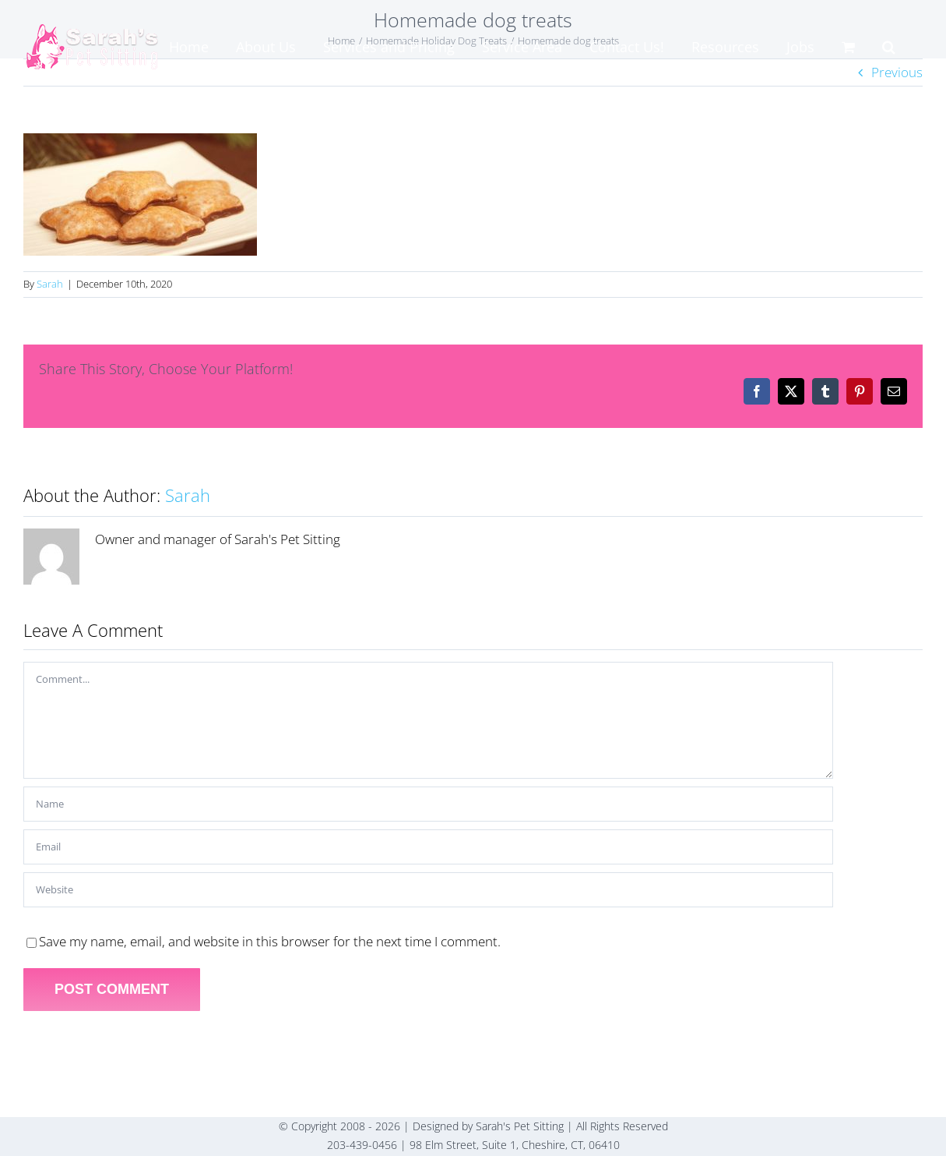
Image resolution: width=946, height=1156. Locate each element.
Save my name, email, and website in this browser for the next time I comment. (270, 941)
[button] (888, 47)
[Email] (428, 846)
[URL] (428, 889)
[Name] (428, 804)
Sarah (50, 284)
